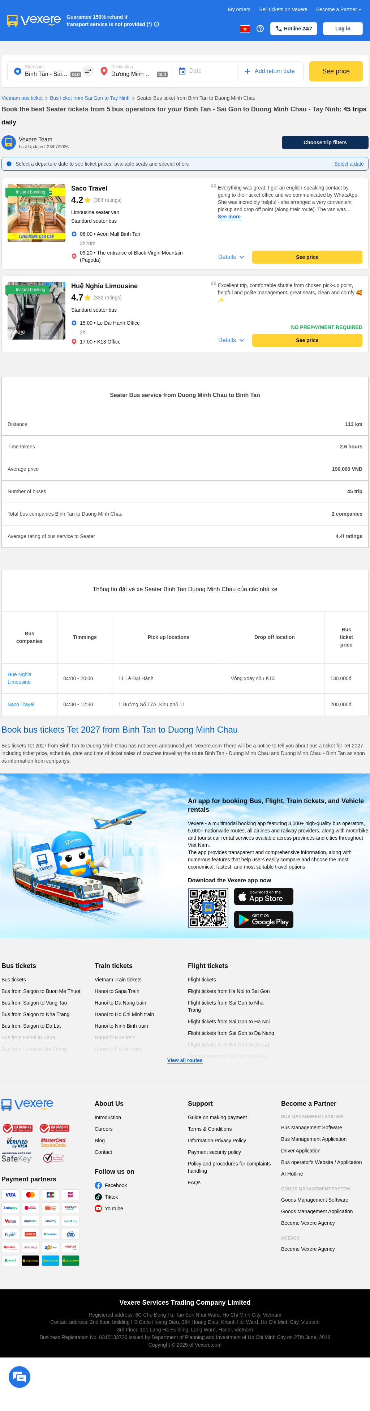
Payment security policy (214, 1152)
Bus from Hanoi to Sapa (28, 1037)
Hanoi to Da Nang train (120, 1003)
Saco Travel (21, 704)
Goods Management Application (317, 1211)
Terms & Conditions (210, 1129)
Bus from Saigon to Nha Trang (35, 1014)
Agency (290, 1238)
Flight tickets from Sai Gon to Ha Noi (229, 1021)
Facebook (116, 1185)
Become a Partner (339, 10)
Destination (122, 66)
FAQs (194, 1182)
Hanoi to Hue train (115, 1037)
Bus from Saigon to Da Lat (31, 1026)
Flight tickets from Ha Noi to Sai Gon (229, 991)
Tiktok (111, 1197)
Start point (35, 66)
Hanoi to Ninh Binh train (121, 1026)
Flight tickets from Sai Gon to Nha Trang (225, 1006)
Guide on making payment (217, 1117)
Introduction (108, 1117)
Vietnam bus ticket (22, 98)
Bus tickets (18, 965)
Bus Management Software (311, 1127)
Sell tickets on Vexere (283, 9)
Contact (103, 1152)
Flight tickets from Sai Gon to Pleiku (228, 1056)
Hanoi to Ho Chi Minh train (124, 1014)
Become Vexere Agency (308, 1223)
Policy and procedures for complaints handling (229, 1167)
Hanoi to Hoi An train (118, 1049)
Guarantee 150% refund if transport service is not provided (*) (109, 20)
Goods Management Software (314, 1200)
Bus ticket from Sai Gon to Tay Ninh (86, 98)
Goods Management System (315, 1189)
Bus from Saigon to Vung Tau (34, 1003)
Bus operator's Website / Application (321, 1162)
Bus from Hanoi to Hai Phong (34, 1049)
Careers (104, 1129)
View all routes (185, 1060)
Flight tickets (208, 965)
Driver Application (300, 1151)
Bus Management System (312, 1116)
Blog (100, 1140)
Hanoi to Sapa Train (117, 991)
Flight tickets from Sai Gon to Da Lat (228, 1045)
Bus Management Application (314, 1139)
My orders (239, 9)
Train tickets (114, 965)
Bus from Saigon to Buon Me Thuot (40, 991)
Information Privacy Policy (217, 1140)
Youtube (114, 1208)
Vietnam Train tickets (118, 979)
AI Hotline (292, 1174)
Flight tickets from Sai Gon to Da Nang (231, 1033)
